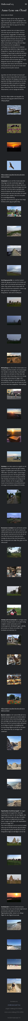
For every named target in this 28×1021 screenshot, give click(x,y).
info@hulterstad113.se (14, 1005)
